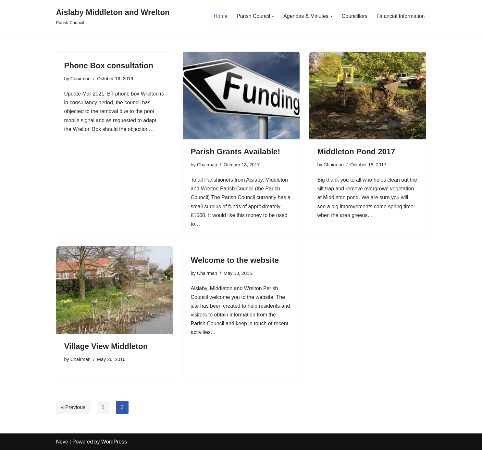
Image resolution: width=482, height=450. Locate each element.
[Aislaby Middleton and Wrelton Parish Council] (113, 16)
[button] (273, 16)
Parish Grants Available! (235, 151)
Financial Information (401, 16)
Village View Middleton (106, 346)
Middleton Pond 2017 (356, 151)
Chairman (80, 78)
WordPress (114, 441)
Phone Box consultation (109, 65)
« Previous (73, 407)
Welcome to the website (235, 260)
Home (221, 16)
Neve (62, 441)
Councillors (354, 16)
